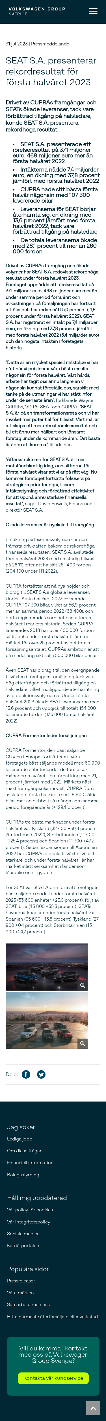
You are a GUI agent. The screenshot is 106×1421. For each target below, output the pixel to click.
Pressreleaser (21, 1281)
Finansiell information (30, 1162)
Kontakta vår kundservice (53, 1378)
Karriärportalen (23, 1245)
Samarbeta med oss (28, 1304)
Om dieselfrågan (25, 1150)
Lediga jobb (19, 1139)
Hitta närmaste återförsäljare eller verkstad (52, 1316)
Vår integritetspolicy (28, 1222)
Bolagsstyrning (23, 1174)
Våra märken (20, 1292)
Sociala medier (23, 1233)
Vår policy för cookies (30, 1209)
